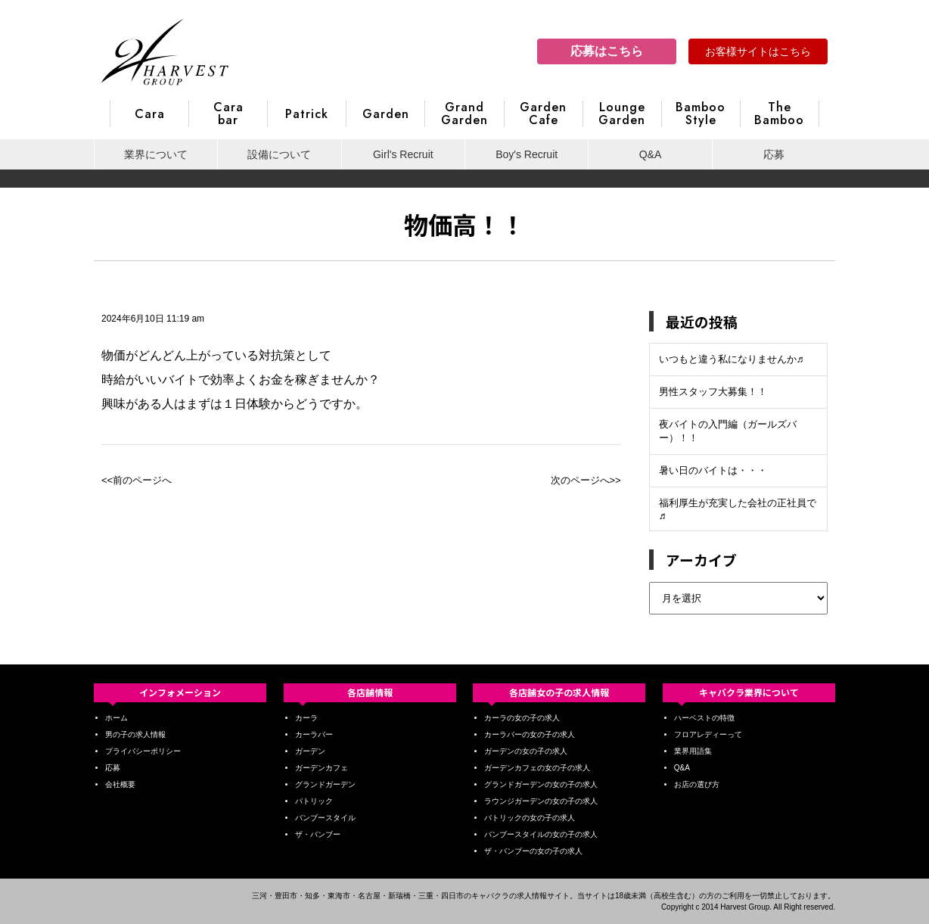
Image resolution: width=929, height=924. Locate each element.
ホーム (116, 718)
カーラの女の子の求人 (522, 718)
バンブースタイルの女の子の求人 (541, 834)
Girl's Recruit (403, 154)
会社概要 (120, 784)
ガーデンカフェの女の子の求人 (537, 768)
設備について (279, 154)
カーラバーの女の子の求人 (529, 734)
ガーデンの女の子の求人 (525, 751)
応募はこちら (606, 51)
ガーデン (310, 751)
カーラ (306, 718)
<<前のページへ (136, 480)
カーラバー (314, 734)
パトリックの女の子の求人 (529, 818)
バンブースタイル (325, 818)
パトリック (314, 801)
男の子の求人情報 (135, 734)
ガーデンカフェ (321, 768)
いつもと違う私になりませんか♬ (731, 359)
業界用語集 (693, 751)
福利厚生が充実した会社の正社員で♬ (737, 509)
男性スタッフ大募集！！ (713, 391)
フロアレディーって (708, 734)
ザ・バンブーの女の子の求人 (533, 851)
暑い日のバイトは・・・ (713, 470)
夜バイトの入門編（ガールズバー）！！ (728, 430)
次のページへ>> (586, 480)
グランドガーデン (325, 784)
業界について (156, 154)
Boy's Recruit (527, 154)
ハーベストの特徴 (704, 718)
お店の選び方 (696, 784)
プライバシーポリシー (143, 751)
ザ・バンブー (317, 834)
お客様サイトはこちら (758, 51)
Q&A (650, 154)
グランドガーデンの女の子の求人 (541, 784)
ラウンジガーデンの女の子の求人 (541, 801)
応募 (774, 154)
